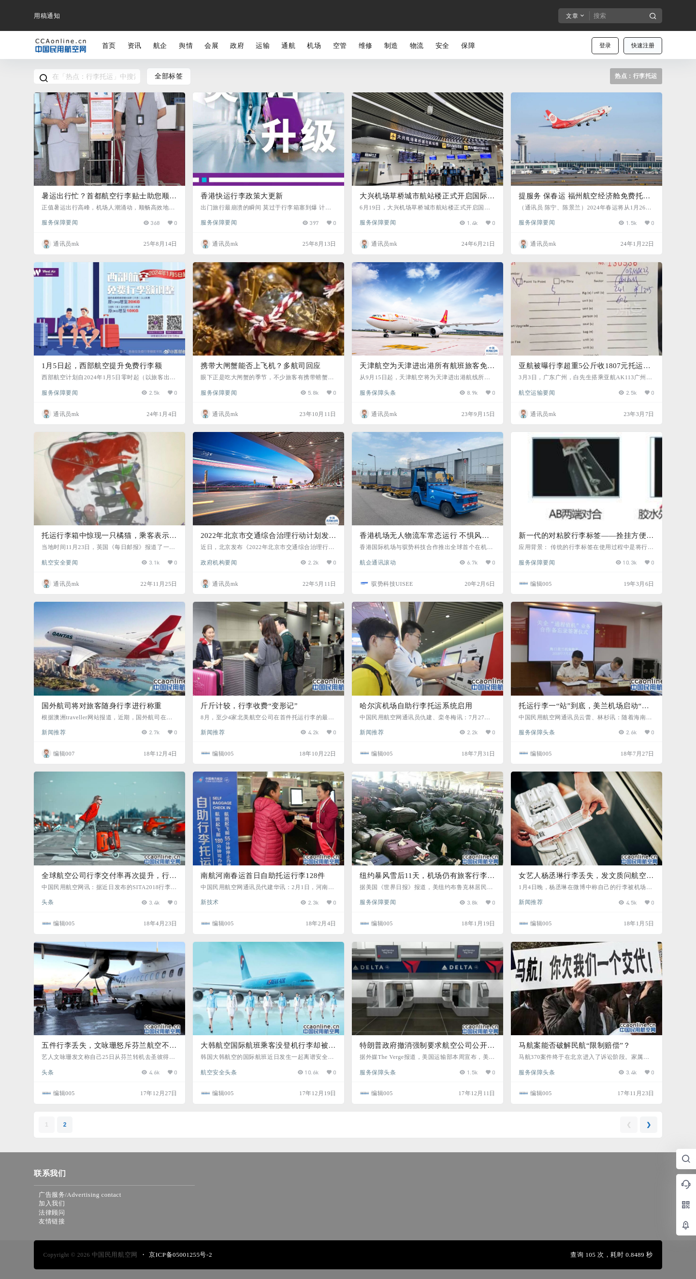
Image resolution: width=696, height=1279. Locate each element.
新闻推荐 (54, 732)
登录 (605, 45)
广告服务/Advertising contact (80, 1194)
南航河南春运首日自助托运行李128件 (263, 875)
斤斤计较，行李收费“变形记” (249, 706)
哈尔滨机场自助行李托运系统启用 (416, 706)
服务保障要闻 (60, 222)
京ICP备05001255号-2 (180, 1254)
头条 (48, 902)
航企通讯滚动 (378, 562)
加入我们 (52, 1203)
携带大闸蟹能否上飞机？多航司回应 (261, 366)
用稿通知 (47, 15)
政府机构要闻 (219, 562)
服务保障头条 (378, 392)
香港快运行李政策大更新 (242, 196)
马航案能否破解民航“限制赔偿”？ (575, 1045)
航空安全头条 (219, 1072)
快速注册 (642, 45)
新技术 (210, 902)
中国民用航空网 (114, 1254)
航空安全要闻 (60, 562)
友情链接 (52, 1221)
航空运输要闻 (537, 392)
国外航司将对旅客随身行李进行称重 (102, 706)
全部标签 (169, 76)
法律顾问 (52, 1212)
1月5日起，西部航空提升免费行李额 (102, 366)
